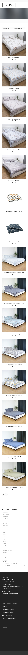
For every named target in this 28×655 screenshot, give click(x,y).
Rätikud (4, 543)
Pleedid (4, 541)
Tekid (4, 548)
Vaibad (4, 554)
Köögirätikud (5, 521)
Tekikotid (5, 552)
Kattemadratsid (6, 514)
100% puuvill (6, 565)
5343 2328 (7, 592)
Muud (4, 532)
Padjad (4, 534)
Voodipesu (5, 557)
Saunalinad (5, 545)
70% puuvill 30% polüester (10, 563)
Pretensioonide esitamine (9, 618)
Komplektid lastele (7, 519)
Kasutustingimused (7, 612)
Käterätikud (5, 512)
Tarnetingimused (7, 615)
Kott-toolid (5, 523)
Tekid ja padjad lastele (7, 550)
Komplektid (5, 516)
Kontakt (4, 606)
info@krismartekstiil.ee (12, 593)
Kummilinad (5, 525)
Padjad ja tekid (6, 536)
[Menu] (26, 5)
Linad (4, 527)
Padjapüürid (5, 539)
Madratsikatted (6, 530)
